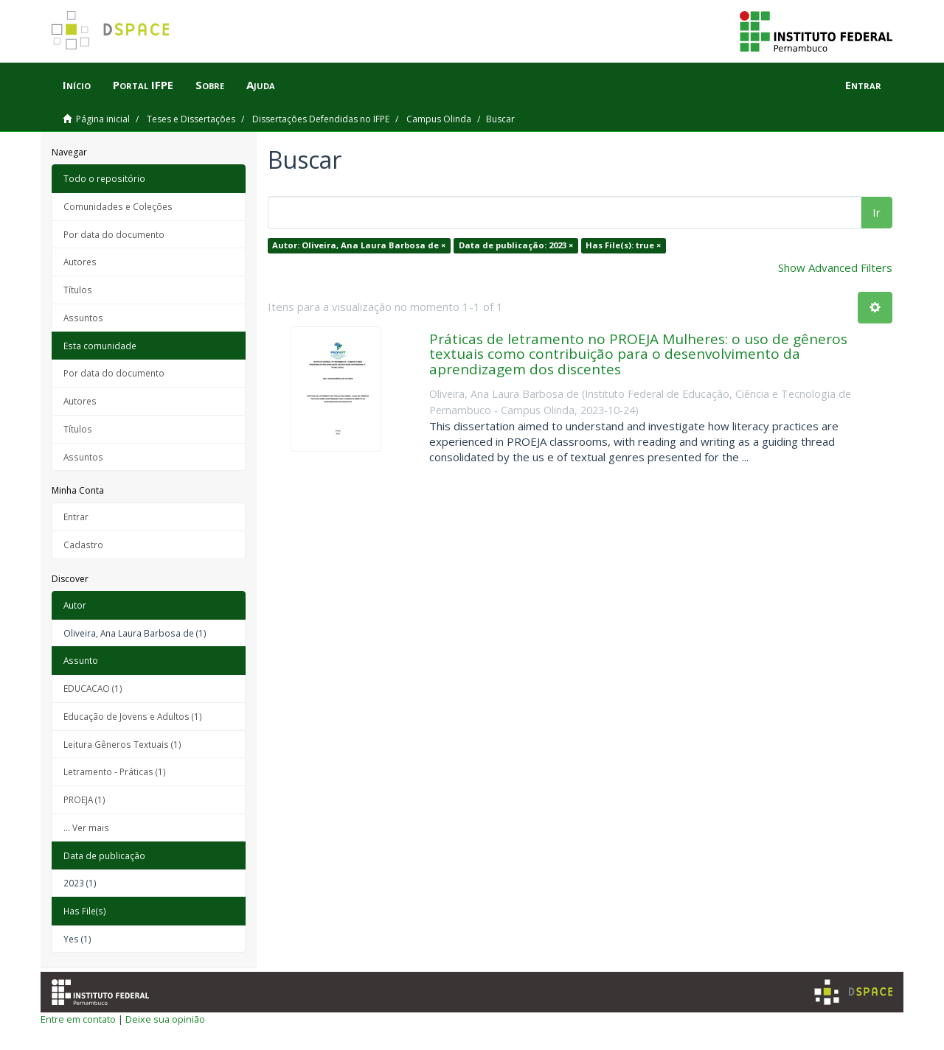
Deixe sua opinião (165, 1019)
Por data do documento (113, 234)
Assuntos (83, 317)
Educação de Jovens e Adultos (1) (132, 716)
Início (77, 84)
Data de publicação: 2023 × (516, 245)
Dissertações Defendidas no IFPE (320, 119)
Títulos (77, 289)
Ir (876, 212)
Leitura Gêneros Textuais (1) (122, 744)
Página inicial (103, 119)
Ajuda (260, 84)
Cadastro (83, 544)
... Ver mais (86, 827)
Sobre (209, 84)
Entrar (75, 516)
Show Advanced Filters (835, 267)
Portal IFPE (143, 84)
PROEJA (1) (84, 799)
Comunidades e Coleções (118, 206)
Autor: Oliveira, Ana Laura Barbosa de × (358, 245)
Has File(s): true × (623, 245)
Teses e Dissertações (191, 119)
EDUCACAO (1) (92, 688)
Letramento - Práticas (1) (114, 771)
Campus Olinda (438, 119)
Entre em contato (78, 1019)
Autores (80, 261)
